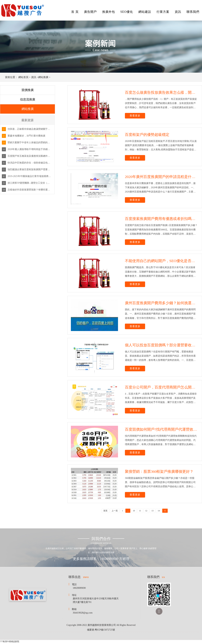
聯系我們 (193, 11)
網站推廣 (43, 77)
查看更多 (135, 115)
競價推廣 (28, 90)
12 (146, 511)
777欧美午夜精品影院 (9, 641)
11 (140, 511)
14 (159, 511)
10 (134, 511)
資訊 (178, 11)
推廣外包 (108, 11)
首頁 (105, 511)
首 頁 (75, 11)
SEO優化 (126, 11)
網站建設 (144, 11)
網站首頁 (23, 77)
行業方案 (163, 11)
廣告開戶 (90, 11)
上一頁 (115, 511)
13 (153, 511)
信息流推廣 (27, 99)
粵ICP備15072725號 (105, 630)
